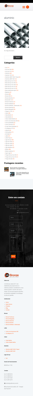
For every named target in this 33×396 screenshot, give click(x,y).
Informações (8, 132)
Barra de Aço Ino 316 (10, 81)
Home (7, 302)
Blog (7, 308)
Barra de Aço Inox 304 (10, 84)
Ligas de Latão (8, 145)
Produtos (8, 306)
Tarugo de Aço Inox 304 (10, 155)
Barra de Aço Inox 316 (10, 86)
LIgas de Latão (8, 143)
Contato (8, 310)
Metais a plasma (9, 151)
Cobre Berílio (8, 115)
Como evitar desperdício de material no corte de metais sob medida (22, 173)
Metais (6, 149)
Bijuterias (7, 92)
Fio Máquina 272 (9, 128)
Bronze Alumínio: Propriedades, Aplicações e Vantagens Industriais (18, 168)
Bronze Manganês (9, 109)
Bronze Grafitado (9, 103)
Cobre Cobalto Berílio (10, 118)
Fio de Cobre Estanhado (10, 126)
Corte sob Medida (9, 122)
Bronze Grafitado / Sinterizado (12, 105)
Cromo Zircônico (9, 124)
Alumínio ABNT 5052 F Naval (12, 77)
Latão (6, 136)
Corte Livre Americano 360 (11, 120)
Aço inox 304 (8, 69)
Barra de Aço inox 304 (10, 82)
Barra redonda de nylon (10, 90)
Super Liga (7, 153)
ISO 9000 (7, 134)
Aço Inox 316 (8, 71)
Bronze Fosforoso (9, 101)
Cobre (6, 113)
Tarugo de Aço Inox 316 (10, 157)
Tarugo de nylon (9, 158)
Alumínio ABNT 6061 (10, 79)
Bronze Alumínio (9, 98)
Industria (7, 130)
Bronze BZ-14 (8, 100)
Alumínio (7, 73)
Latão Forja (8, 137)
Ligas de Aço (8, 139)
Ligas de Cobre (8, 141)
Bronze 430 (8, 96)
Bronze (7, 94)
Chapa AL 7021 (8, 111)
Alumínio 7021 (8, 75)
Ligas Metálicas (9, 147)
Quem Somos (9, 304)
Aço (6, 67)
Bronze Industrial (9, 107)
